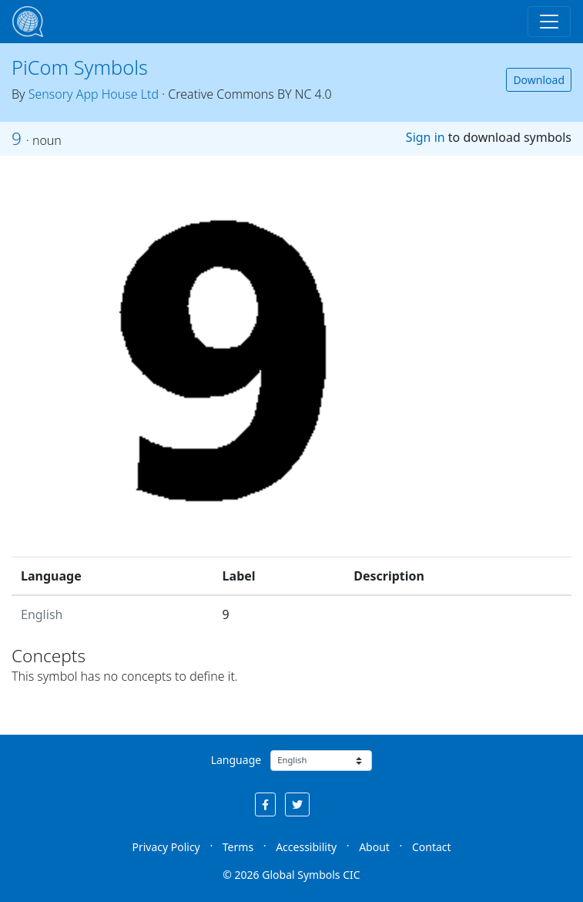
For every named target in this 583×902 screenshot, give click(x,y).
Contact (431, 847)
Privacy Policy (165, 847)
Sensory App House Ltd (93, 94)
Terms (238, 847)
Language (236, 759)
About (374, 847)
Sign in (425, 137)
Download (539, 79)
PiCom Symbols (80, 67)
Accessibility (306, 847)
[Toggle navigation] (549, 21)
